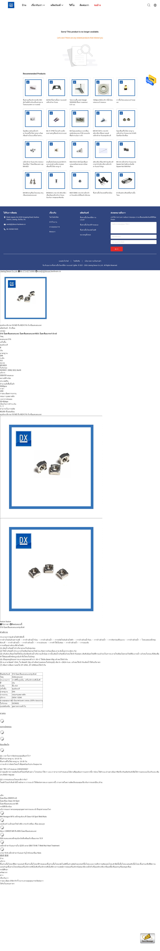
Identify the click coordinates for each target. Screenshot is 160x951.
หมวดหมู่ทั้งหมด (85, 235)
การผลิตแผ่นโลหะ (106, 864)
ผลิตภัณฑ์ (4, 328)
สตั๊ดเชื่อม (112, 867)
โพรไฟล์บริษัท (54, 217)
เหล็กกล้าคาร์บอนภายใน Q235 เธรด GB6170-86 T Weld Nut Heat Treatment (29, 846)
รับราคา (5, 624)
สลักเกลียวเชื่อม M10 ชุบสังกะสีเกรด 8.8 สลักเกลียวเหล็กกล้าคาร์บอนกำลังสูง (103, 164)
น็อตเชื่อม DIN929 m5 (8, 798)
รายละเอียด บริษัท (7, 881)
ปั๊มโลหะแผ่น (125, 864)
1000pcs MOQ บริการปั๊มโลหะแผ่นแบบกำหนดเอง (103, 101)
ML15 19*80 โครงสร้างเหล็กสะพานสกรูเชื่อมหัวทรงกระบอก (56, 132)
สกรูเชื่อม (120, 867)
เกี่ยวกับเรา (4, 878)
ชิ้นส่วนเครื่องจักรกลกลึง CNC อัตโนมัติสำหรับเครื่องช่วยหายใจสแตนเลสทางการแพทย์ (33, 102)
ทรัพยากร (3, 872)
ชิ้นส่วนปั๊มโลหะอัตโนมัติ (88, 230)
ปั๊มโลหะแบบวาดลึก (91, 864)
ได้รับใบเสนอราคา (7, 884)
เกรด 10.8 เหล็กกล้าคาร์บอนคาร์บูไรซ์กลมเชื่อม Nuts (20, 853)
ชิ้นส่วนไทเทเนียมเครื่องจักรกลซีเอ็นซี (22, 867)
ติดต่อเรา (52, 232)
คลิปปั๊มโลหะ (135, 864)
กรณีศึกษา (4, 870)
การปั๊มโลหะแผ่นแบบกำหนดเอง (125, 101)
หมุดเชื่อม (127, 867)
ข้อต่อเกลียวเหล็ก (83, 867)
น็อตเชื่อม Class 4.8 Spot (9, 801)
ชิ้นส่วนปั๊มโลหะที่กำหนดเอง (89, 225)
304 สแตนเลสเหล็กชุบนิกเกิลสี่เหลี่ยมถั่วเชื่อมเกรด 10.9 (21, 838)
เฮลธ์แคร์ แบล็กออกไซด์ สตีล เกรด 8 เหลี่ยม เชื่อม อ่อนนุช (22, 824)
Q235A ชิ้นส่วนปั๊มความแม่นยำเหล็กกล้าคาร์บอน (56, 101)
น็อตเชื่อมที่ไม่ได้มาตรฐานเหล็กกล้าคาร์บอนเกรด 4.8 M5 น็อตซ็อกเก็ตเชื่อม (126, 133)
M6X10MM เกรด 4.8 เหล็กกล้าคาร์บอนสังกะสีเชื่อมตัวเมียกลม (80, 194)
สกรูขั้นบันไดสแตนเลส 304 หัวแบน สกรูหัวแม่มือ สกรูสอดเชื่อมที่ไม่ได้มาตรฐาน (56, 164)
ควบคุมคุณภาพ (54, 227)
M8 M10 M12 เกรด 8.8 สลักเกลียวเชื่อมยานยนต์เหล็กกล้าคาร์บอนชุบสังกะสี (102, 133)
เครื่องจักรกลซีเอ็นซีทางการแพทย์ (50, 867)
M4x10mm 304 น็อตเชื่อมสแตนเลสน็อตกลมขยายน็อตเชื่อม (79, 164)
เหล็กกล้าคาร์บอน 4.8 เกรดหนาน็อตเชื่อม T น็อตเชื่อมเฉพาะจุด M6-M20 (33, 164)
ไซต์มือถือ (76, 261)
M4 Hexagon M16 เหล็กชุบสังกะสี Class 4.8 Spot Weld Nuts (23, 817)
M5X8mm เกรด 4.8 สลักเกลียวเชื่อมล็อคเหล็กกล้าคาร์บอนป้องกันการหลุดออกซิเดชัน (56, 195)
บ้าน (1, 858)
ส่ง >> (117, 249)
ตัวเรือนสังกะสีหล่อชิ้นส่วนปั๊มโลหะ (125, 194)
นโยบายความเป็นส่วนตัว (93, 261)
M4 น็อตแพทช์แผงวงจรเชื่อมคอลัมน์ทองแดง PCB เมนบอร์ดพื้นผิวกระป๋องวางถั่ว (80, 133)
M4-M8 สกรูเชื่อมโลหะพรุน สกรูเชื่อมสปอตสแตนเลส (33, 194)
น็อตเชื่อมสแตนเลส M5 (9, 804)
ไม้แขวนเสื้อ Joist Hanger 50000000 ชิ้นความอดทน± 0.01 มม (79, 102)
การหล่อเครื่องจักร (70, 867)
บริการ (2, 861)
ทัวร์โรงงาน (53, 222)
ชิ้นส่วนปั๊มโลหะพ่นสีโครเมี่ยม (102, 193)
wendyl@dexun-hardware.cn (49, 271)
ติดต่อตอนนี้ (17, 624)
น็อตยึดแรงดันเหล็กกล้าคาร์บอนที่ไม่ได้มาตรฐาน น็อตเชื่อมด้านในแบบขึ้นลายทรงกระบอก (33, 133)
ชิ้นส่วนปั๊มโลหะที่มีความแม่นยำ (88, 219)
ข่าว (1, 875)
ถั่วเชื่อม (12, 328)
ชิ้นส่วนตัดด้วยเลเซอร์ (74, 864)
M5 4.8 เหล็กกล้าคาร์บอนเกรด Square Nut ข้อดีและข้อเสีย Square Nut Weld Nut (126, 164)
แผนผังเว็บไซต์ (64, 261)
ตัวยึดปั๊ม (116, 864)
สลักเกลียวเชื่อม (103, 867)
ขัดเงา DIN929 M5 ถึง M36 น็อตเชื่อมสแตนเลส (18, 831)
